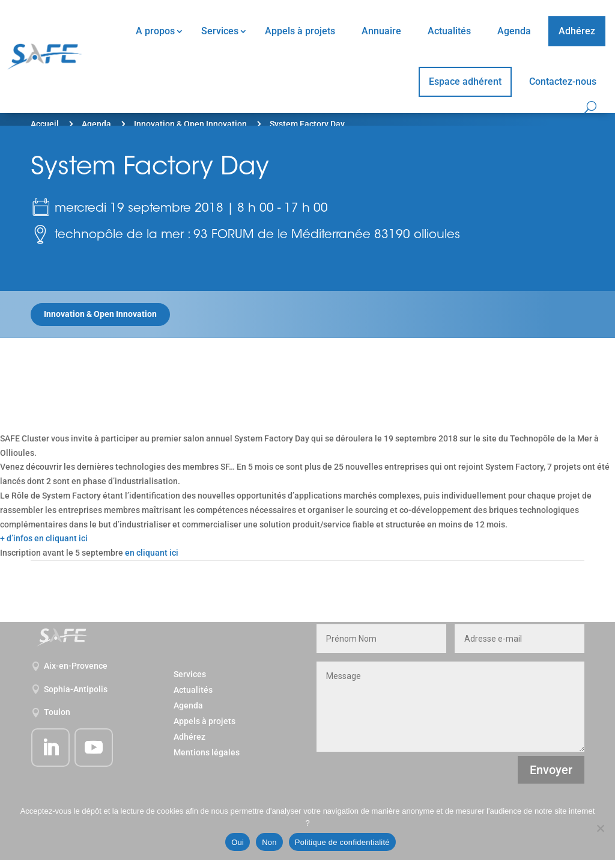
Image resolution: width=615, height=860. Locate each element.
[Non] (600, 828)
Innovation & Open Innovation (190, 124)
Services (219, 31)
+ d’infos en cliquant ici (44, 538)
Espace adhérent (465, 81)
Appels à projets (300, 31)
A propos (155, 31)
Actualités (449, 31)
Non (269, 842)
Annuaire (381, 31)
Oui (237, 842)
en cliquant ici (151, 552)
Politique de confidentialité (342, 842)
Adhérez (577, 31)
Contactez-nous (562, 81)
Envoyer (551, 770)
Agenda (514, 31)
